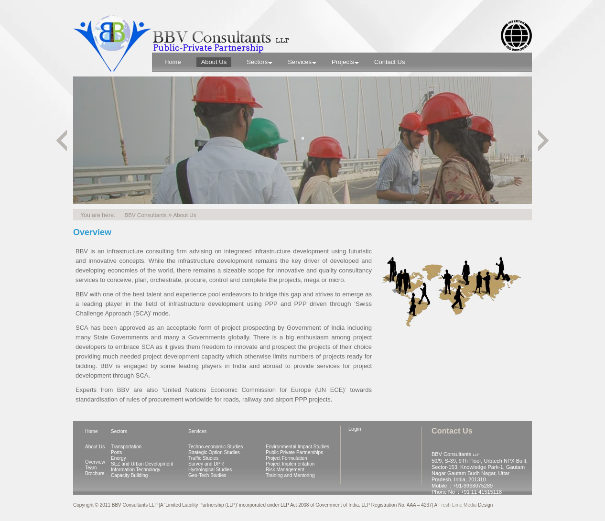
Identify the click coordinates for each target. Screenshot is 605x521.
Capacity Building (129, 475)
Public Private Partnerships (294, 452)
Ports (116, 452)
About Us (95, 446)
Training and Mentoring (290, 475)
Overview (95, 462)
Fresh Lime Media (458, 505)
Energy (118, 458)
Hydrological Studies (210, 469)
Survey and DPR (206, 464)
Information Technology (135, 469)
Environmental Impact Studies (297, 446)
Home (91, 431)
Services (197, 431)
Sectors (119, 431)
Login (354, 429)
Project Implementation (290, 464)
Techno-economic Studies (215, 446)
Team (91, 467)
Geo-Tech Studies (207, 475)
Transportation (126, 446)
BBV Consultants (145, 215)
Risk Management (285, 469)
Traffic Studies (203, 458)
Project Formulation (286, 458)
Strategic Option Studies (214, 452)
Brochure (95, 473)
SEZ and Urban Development (142, 464)
